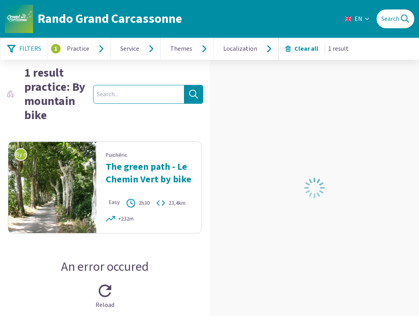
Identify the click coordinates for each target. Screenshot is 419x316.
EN (357, 19)
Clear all (301, 48)
